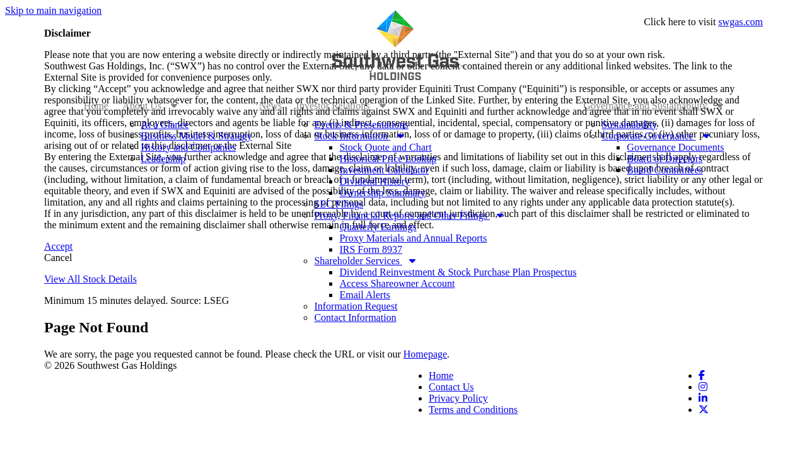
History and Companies (188, 147)
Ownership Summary (382, 192)
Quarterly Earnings (377, 226)
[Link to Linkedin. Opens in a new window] (703, 398)
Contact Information (355, 317)
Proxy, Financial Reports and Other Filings (408, 215)
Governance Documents (675, 147)
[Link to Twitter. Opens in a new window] (704, 409)
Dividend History (374, 181)
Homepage (425, 354)
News (270, 105)
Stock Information (359, 136)
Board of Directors (664, 158)
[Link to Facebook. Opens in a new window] (702, 375)
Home (96, 105)
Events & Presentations (361, 124)
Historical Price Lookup (387, 158)
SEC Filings (338, 204)
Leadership (163, 158)
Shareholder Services (364, 260)
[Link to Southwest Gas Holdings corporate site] (398, 45)
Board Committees (664, 170)
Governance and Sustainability (654, 105)
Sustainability (629, 124)
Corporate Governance (655, 136)
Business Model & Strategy (196, 136)
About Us (149, 105)
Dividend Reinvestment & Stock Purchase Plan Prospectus (457, 272)
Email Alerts (364, 294)
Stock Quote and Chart (385, 147)
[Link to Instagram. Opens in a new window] (703, 386)
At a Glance (165, 124)
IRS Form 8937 (370, 249)
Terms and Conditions (473, 409)
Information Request (355, 306)
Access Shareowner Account (397, 283)
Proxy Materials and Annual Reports (413, 238)
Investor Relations (341, 105)
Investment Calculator (384, 170)
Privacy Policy (458, 398)
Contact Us (451, 386)
